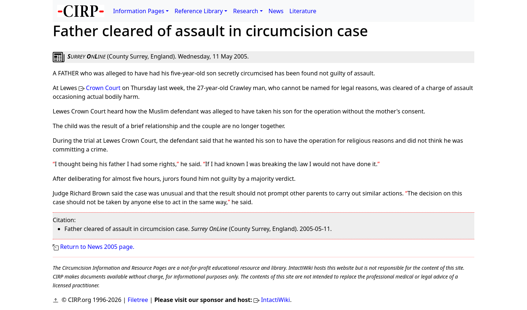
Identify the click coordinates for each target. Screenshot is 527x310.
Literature (303, 11)
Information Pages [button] (138, 11)
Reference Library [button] (199, 11)
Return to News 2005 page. (97, 247)
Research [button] (245, 11)
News (276, 11)
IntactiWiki (275, 300)
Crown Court (103, 88)
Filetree (138, 300)
